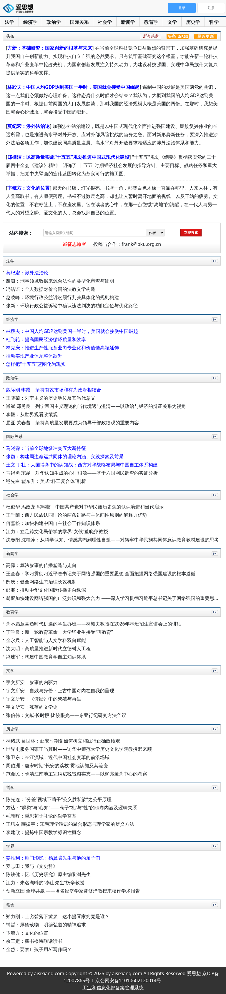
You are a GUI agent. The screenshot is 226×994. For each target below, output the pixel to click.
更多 (214, 267)
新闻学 (128, 22)
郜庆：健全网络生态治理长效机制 (41, 581)
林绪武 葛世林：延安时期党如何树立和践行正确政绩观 (63, 741)
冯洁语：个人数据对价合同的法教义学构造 (50, 289)
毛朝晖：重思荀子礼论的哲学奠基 (41, 816)
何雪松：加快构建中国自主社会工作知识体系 (53, 523)
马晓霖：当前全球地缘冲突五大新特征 (46, 448)
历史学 (193, 22)
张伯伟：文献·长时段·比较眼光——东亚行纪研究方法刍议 (66, 715)
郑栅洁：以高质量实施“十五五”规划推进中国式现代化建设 (68, 157)
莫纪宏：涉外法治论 (28, 126)
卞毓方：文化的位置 (28, 188)
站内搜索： (21, 233)
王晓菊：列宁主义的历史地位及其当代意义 (50, 398)
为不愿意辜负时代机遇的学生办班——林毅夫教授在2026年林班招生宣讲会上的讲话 (94, 624)
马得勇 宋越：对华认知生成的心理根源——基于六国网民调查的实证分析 (82, 473)
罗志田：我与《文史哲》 (32, 866)
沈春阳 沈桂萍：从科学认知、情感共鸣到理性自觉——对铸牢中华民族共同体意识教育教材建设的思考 (112, 539)
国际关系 (79, 22)
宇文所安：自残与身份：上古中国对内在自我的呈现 (60, 690)
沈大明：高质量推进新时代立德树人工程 (48, 648)
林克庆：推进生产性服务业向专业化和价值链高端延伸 (62, 347)
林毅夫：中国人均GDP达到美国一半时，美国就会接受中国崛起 (73, 87)
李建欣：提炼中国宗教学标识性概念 (43, 832)
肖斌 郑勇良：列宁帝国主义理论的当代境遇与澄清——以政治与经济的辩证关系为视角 (96, 406)
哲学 (214, 22)
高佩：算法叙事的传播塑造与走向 (41, 565)
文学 (172, 22)
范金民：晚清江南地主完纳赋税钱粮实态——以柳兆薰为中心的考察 (76, 773)
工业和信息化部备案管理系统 (113, 987)
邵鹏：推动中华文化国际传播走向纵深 (46, 590)
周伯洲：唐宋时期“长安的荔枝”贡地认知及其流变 (57, 765)
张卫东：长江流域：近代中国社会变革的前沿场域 (57, 757)
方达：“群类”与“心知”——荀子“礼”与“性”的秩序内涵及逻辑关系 (71, 807)
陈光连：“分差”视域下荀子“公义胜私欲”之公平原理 (59, 799)
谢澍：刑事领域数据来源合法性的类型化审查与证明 (60, 281)
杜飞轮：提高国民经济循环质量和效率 (46, 339)
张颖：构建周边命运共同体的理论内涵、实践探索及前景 (65, 456)
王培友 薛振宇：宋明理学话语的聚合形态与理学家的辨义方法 (70, 824)
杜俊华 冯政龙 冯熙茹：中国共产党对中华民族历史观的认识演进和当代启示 (85, 506)
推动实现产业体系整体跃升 (34, 356)
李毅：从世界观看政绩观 (32, 414)
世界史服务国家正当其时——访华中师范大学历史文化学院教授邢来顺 (79, 749)
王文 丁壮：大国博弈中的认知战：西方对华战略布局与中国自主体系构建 (82, 464)
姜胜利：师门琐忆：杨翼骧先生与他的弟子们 (53, 858)
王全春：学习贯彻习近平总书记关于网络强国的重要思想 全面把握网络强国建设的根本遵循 (100, 573)
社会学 (105, 22)
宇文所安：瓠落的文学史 (32, 707)
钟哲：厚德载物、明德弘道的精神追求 (46, 924)
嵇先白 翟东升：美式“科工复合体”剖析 (46, 481)
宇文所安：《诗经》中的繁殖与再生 (43, 699)
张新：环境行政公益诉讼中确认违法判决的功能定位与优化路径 (72, 305)
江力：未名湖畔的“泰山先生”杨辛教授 (45, 882)
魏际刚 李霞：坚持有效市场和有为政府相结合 (53, 389)
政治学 (53, 22)
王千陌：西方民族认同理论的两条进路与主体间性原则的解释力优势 (76, 515)
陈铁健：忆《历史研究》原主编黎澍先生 (48, 874)
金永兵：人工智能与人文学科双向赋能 (46, 640)
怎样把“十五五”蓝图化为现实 (36, 364)
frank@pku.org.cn (141, 244)
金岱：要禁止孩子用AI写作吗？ (39, 949)
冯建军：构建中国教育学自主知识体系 (46, 656)
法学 (9, 22)
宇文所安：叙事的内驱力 (32, 682)
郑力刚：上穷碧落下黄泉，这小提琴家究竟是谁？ (57, 916)
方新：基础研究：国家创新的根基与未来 (49, 48)
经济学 (30, 22)
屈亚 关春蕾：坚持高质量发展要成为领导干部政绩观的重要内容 (72, 422)
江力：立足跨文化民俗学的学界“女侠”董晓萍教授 (57, 531)
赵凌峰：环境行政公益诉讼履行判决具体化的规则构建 (62, 297)
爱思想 (20, 9)
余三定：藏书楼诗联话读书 (34, 941)
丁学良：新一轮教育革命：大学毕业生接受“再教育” (59, 632)
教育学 (151, 22)
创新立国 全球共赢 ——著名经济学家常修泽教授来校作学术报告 (73, 891)
